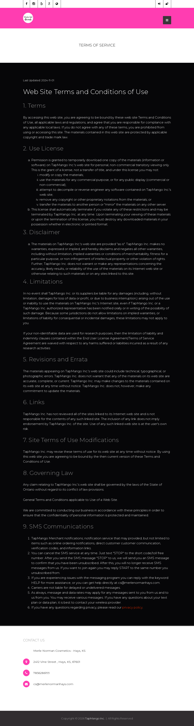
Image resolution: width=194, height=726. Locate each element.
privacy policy (132, 607)
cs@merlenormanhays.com (53, 684)
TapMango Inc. (95, 718)
